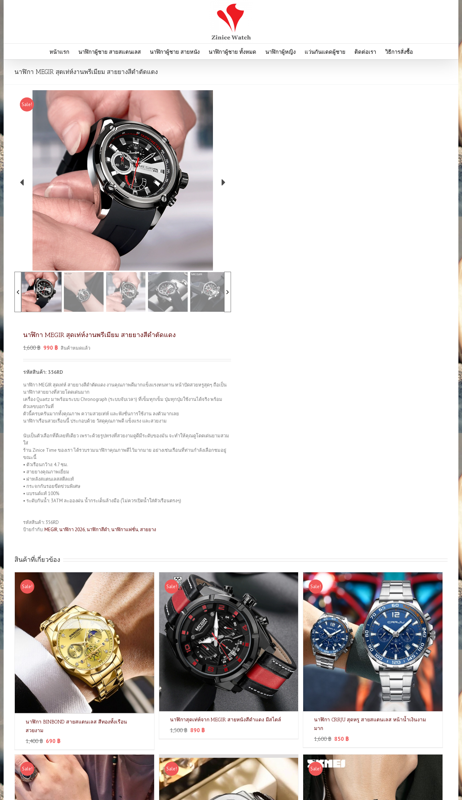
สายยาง (148, 529)
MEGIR (50, 529)
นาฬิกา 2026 (72, 529)
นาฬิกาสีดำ (98, 529)
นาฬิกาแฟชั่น (124, 529)
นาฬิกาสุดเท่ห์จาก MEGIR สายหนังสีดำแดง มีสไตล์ (225, 720)
